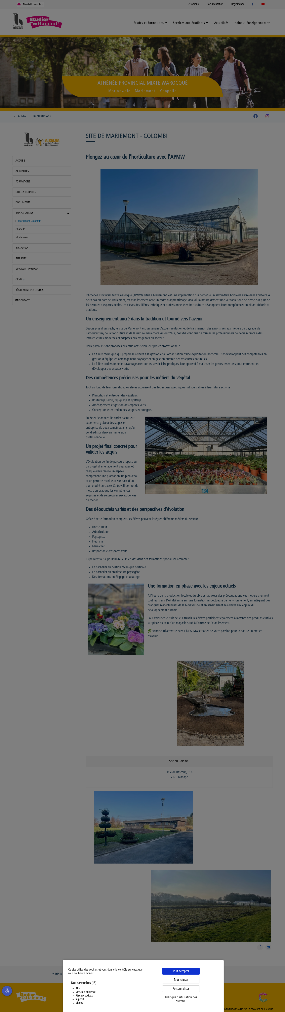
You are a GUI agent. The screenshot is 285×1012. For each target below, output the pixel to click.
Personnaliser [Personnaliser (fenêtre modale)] (181, 988)
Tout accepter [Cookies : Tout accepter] (181, 971)
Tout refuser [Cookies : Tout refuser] (181, 980)
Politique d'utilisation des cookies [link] (181, 999)
